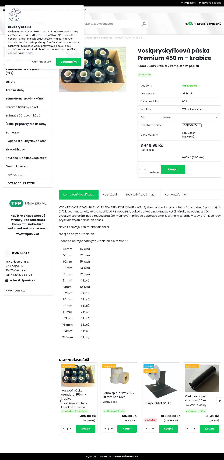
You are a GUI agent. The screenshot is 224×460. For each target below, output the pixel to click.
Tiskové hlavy (15, 149)
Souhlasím (69, 62)
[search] (144, 25)
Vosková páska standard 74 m (195, 398)
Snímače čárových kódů (23, 116)
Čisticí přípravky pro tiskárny (26, 124)
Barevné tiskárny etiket (22, 107)
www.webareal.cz (126, 456)
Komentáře (176, 195)
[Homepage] (4, 9)
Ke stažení (110, 195)
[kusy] (142, 169)
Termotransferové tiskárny (25, 99)
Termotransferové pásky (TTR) (23, 71)
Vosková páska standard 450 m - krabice (73, 394)
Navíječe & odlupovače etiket (27, 158)
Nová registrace (211, 3)
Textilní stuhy (15, 90)
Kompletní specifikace (78, 195)
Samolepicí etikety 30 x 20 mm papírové (118, 395)
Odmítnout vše (41, 61)
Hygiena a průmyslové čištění (26, 141)
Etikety (10, 82)
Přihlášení (190, 3)
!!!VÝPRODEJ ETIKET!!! (20, 183)
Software (12, 133)
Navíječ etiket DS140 (157, 403)
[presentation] (60, 400)
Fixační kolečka (16, 166)
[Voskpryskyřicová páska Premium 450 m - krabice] (92, 69)
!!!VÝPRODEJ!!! (15, 175)
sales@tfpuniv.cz (23, 280)
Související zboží (140, 195)
